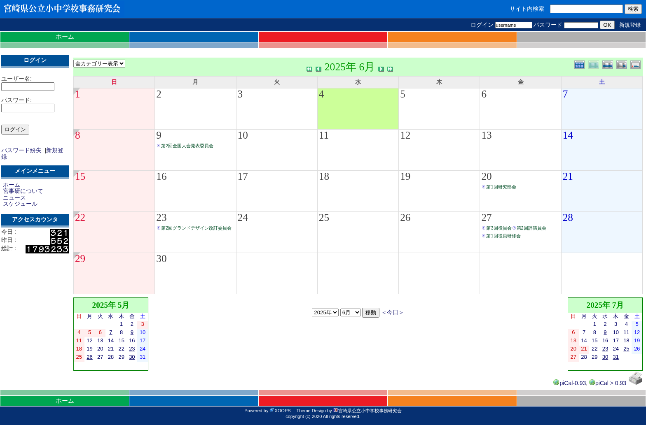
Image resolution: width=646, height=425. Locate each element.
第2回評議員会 (531, 227)
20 (486, 176)
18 (324, 176)
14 (568, 135)
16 (161, 176)
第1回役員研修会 (503, 235)
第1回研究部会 (501, 186)
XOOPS (279, 410)
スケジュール (20, 203)
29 (80, 258)
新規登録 (630, 25)
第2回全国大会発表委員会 (187, 145)
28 (568, 217)
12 (405, 135)
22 (80, 217)
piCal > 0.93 (607, 383)
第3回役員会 (498, 227)
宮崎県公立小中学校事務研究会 (367, 410)
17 (243, 176)
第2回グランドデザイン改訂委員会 (196, 227)
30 (161, 258)
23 (161, 217)
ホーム (65, 36)
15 (80, 176)
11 (324, 135)
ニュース (14, 197)
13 (486, 135)
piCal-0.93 (569, 383)
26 (405, 217)
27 (486, 217)
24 (243, 217)
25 (324, 217)
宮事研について (23, 191)
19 (405, 176)
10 (243, 135)
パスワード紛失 (21, 150)
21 (568, 176)
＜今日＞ (392, 312)
